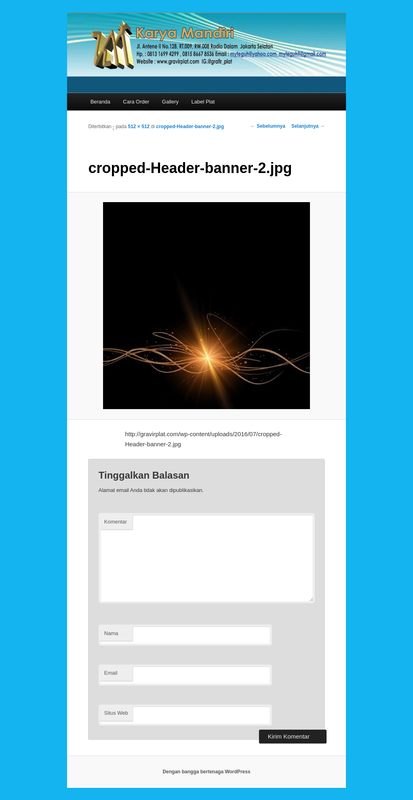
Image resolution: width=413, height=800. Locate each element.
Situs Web (116, 713)
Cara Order (136, 102)
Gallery (170, 102)
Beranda (100, 102)
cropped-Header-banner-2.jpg (190, 126)
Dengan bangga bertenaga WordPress (206, 772)
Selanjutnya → (308, 126)
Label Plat (203, 102)
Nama (111, 633)
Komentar (115, 522)
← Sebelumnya (268, 126)
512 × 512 (139, 126)
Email (111, 673)
